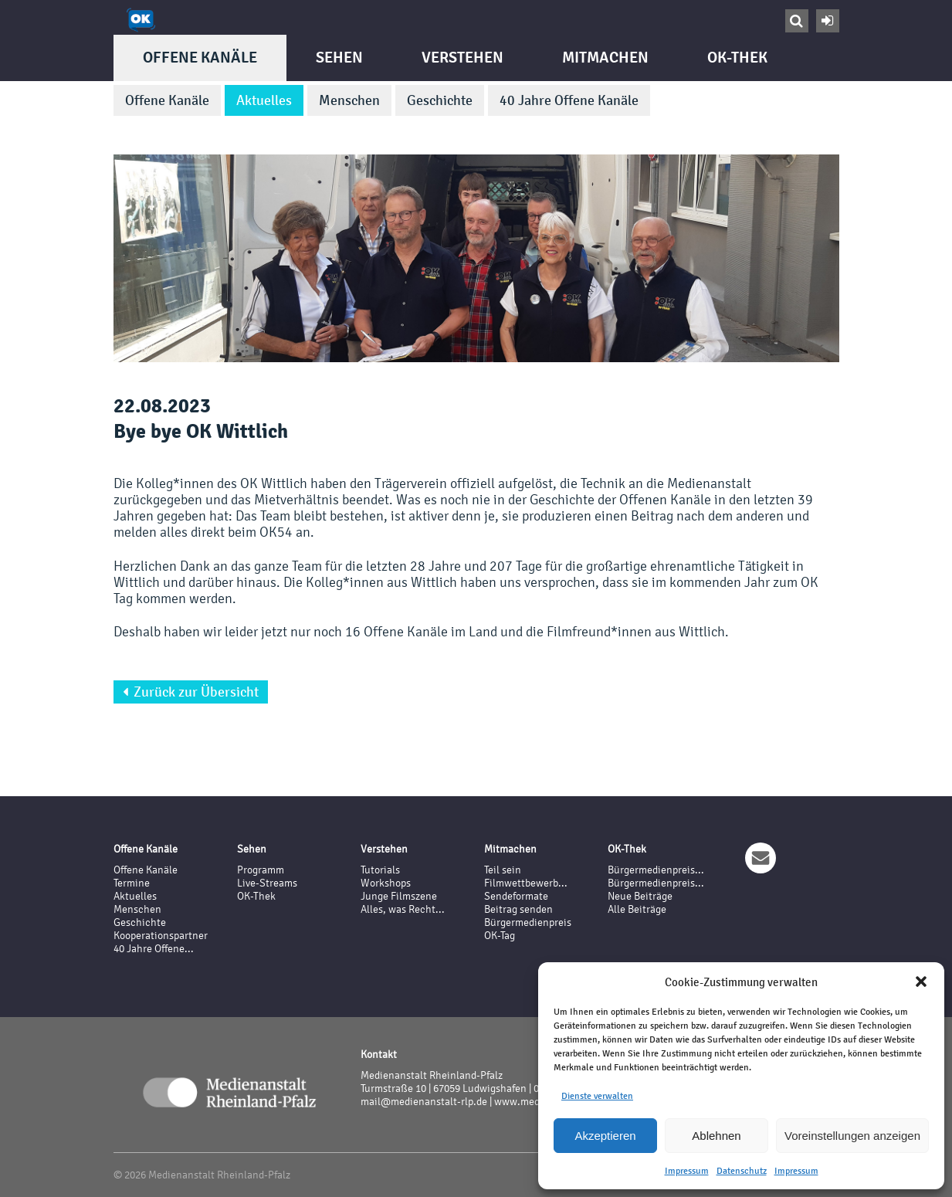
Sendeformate (516, 896)
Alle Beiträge (637, 909)
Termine (131, 883)
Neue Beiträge (640, 896)
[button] (921, 981)
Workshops (386, 883)
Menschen (349, 100)
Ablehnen (716, 1135)
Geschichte (440, 100)
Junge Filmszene (399, 896)
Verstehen (462, 57)
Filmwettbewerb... (525, 883)
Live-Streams (267, 883)
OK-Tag (499, 935)
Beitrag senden (518, 909)
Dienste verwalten (597, 1095)
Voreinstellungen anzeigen (852, 1135)
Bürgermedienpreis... (656, 870)
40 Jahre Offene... (153, 948)
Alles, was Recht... (403, 909)
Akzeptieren (604, 1135)
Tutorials (380, 870)
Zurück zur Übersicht (191, 691)
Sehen (339, 57)
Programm (260, 870)
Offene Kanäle (200, 57)
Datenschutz (742, 1170)
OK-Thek (737, 57)
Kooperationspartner (160, 935)
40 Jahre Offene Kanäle (569, 100)
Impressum (687, 1170)
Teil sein (502, 870)
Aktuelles (264, 100)
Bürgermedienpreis (527, 922)
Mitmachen (605, 57)
